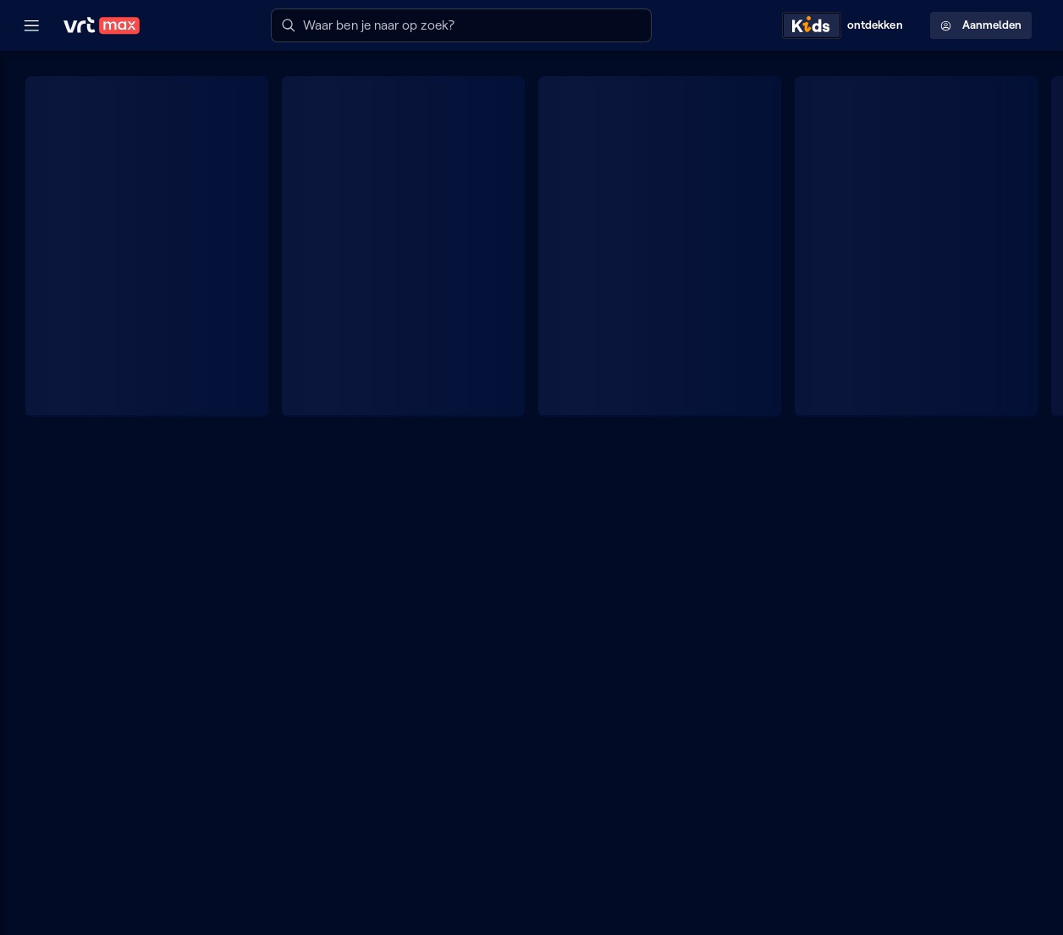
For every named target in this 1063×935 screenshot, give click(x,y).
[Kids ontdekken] (846, 25)
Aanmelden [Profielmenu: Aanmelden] (980, 25)
